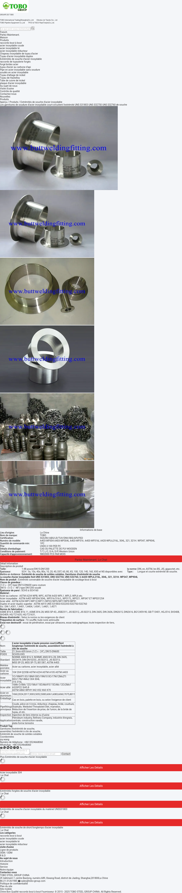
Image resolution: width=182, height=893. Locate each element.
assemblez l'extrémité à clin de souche (20, 731)
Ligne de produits (9, 849)
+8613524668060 (33, 742)
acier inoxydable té (10, 841)
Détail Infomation (9, 563)
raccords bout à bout (11, 835)
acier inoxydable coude (12, 838)
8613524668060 (22, 744)
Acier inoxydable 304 (11, 772)
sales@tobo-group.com (33, 881)
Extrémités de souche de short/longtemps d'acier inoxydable (31, 827)
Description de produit (11, 566)
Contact (66, 754)
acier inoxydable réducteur (14, 844)
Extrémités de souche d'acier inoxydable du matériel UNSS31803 (33, 809)
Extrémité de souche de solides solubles (21, 734)
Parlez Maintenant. (10, 34)
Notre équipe (6, 869)
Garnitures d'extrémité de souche (17, 728)
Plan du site (6, 886)
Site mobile (6, 889)
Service (4, 866)
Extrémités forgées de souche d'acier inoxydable (25, 791)
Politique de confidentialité (14, 883)
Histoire (4, 864)
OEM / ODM (6, 852)
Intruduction (6, 861)
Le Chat (102, 559)
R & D (3, 855)
